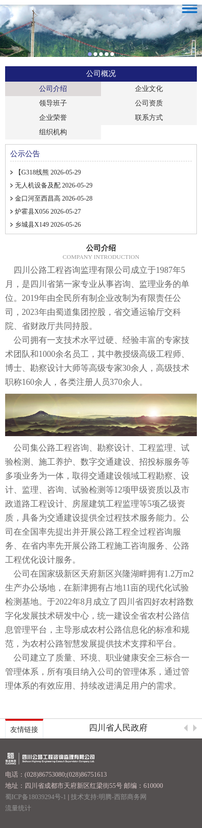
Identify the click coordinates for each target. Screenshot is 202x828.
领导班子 (53, 103)
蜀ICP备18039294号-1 (35, 796)
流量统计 (18, 808)
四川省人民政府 (118, 727)
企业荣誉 (53, 117)
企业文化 (149, 88)
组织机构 (53, 132)
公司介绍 (53, 88)
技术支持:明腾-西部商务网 (109, 796)
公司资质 (149, 103)
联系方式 (149, 117)
